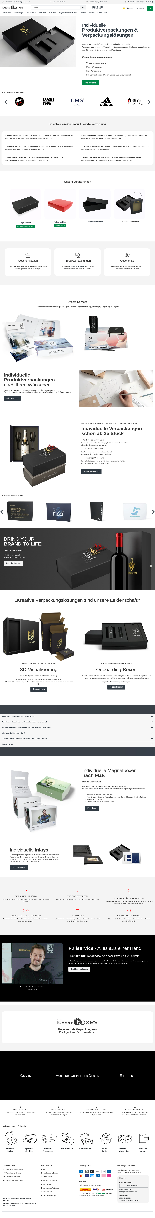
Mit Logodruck (31, 13)
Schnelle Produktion (59, 2)
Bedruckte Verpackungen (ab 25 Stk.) (140, 2)
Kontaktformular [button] (136, 1186)
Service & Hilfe (47, 1177)
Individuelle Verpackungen (14, 1169)
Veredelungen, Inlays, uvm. (98, 2)
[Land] (124, 8)
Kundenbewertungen (49, 1195)
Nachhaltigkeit (47, 1184)
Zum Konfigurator (13, 563)
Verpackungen (19, 13)
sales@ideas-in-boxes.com (128, 1192)
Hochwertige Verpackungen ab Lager (17, 2)
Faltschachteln (60, 222)
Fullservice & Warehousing (14, 1180)
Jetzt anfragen (90, 83)
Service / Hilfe (102, 13)
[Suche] (83, 7)
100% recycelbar (60, 225)
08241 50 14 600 (125, 1189)
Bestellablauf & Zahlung (50, 1173)
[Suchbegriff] (56, 7)
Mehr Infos (91, 808)
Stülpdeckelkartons (95, 222)
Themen (83, 13)
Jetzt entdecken (116, 687)
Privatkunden (6, 13)
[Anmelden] (130, 8)
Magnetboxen (25, 223)
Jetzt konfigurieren (91, 471)
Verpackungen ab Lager (13, 1173)
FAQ (44, 1169)
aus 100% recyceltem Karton (25, 226)
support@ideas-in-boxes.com (129, 1200)
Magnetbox (100, 789)
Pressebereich (47, 1192)
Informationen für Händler (51, 1188)
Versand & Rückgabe (50, 1180)
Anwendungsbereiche (12, 1177)
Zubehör (91, 13)
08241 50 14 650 (125, 1198)
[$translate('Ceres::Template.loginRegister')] (140, 8)
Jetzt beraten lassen (79, 969)
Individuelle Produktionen (47, 13)
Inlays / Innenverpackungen (68, 13)
